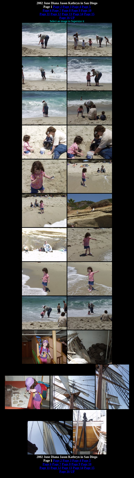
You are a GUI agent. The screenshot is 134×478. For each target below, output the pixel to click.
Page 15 (89, 14)
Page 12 (56, 14)
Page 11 (45, 14)
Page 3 (67, 7)
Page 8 (66, 10)
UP (72, 18)
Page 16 (64, 18)
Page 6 (47, 10)
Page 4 (76, 7)
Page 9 (75, 10)
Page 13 (67, 14)
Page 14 (78, 14)
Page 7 (56, 10)
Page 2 (57, 7)
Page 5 (86, 7)
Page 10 (86, 10)
